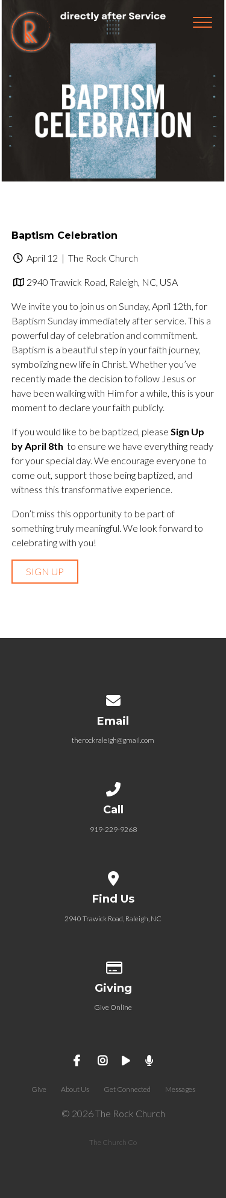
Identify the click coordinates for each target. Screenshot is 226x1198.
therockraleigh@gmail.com (113, 740)
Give (38, 1089)
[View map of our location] (113, 876)
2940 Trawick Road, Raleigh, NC (113, 918)
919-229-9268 (113, 829)
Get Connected (127, 1089)
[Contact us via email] (113, 698)
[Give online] (113, 965)
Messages (180, 1089)
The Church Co (113, 1142)
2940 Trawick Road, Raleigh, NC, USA (102, 282)
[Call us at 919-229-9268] (113, 787)
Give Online (113, 1007)
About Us (75, 1089)
